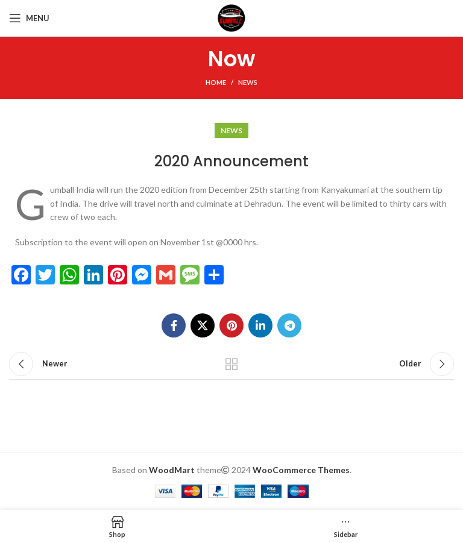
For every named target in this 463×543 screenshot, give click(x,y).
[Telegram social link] (289, 325)
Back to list (231, 364)
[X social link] (203, 325)
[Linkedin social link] (260, 325)
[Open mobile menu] (29, 18)
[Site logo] (231, 17)
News (247, 82)
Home (216, 82)
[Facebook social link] (174, 325)
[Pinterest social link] (231, 325)
